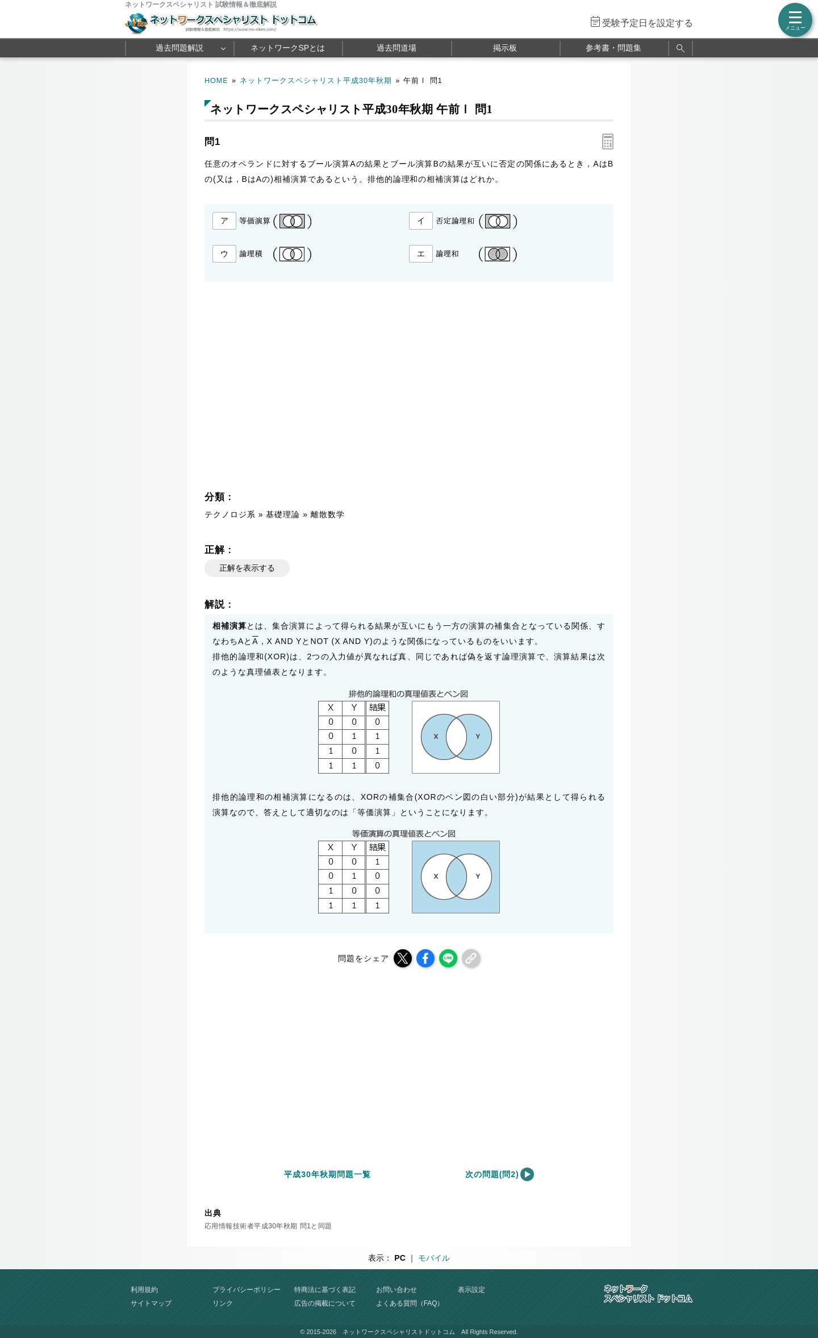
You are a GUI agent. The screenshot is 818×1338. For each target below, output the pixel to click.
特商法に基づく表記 (325, 1290)
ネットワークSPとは (288, 47)
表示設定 (471, 1290)
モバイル (434, 1257)
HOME (216, 81)
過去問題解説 (179, 47)
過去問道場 (396, 47)
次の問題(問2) (492, 1174)
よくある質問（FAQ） (410, 1303)
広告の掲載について (325, 1303)
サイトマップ (151, 1303)
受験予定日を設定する (647, 23)
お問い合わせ (396, 1290)
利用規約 (144, 1290)
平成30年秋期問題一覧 (327, 1174)
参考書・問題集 (613, 47)
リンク (222, 1303)
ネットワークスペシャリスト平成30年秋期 (316, 81)
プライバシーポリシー (246, 1290)
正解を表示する (247, 567)
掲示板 (505, 47)
